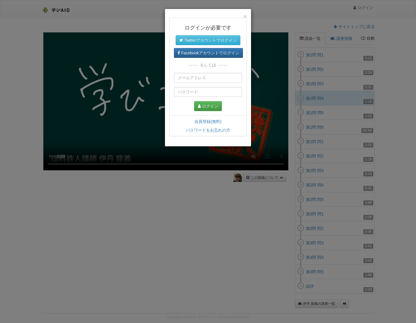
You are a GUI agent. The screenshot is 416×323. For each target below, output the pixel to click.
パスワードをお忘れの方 (208, 130)
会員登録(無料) (207, 121)
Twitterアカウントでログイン (208, 40)
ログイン (208, 106)
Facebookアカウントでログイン (208, 53)
